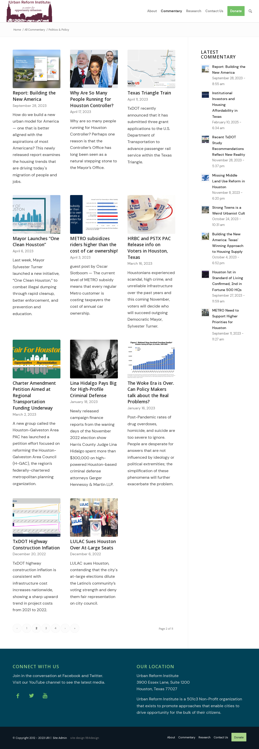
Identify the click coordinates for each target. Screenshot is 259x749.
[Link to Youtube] (45, 696)
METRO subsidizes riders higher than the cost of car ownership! (94, 244)
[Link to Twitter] (31, 696)
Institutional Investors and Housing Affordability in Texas (225, 105)
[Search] (250, 11)
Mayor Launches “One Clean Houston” (36, 241)
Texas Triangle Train (149, 93)
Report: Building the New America (34, 96)
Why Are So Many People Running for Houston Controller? (92, 99)
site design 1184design (84, 738)
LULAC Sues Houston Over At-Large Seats (93, 544)
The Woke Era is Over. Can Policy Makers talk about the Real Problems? (150, 392)
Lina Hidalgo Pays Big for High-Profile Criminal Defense (93, 389)
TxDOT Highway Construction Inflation (36, 544)
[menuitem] (152, 11)
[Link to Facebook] (18, 696)
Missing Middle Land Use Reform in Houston (228, 181)
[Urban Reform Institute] (29, 11)
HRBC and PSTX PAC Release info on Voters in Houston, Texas (149, 247)
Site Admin (60, 738)
